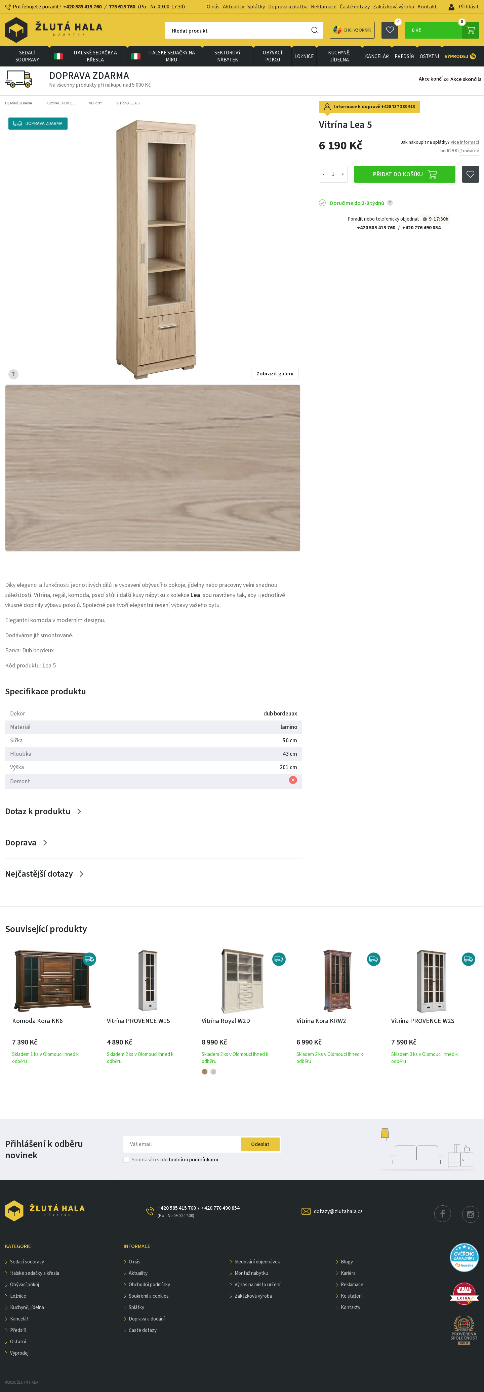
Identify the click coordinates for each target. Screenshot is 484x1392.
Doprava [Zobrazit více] (21, 842)
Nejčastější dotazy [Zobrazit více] (39, 874)
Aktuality (233, 6)
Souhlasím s (175, 1159)
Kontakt (427, 6)
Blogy (347, 1261)
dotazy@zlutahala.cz (338, 1211)
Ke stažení (352, 1296)
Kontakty (350, 1307)
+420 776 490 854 (421, 227)
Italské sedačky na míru (162, 56)
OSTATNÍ (429, 56)
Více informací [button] (465, 142)
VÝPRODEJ (460, 56)
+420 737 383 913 (398, 106)
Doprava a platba (288, 6)
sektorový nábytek (227, 56)
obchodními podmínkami (189, 1159)
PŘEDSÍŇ (404, 56)
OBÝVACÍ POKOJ (272, 56)
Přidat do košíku (405, 174)
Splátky (256, 6)
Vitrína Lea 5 (127, 103)
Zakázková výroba (393, 6)
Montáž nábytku (251, 1273)
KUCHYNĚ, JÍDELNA (339, 56)
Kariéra (348, 1273)
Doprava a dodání (147, 1319)
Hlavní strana (18, 103)
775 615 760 (122, 6)
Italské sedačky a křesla (84, 56)
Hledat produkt (190, 31)
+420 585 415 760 (82, 6)
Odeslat (260, 1144)
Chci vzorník (352, 30)
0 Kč (445, 30)
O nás (213, 6)
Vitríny (95, 103)
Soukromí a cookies (149, 1296)
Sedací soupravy (27, 56)
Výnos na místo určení (257, 1284)
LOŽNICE (304, 56)
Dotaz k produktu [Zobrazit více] (38, 811)
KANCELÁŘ (377, 56)
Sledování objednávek (257, 1261)
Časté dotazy (355, 6)
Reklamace (323, 6)
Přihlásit (463, 6)
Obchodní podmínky (149, 1284)
